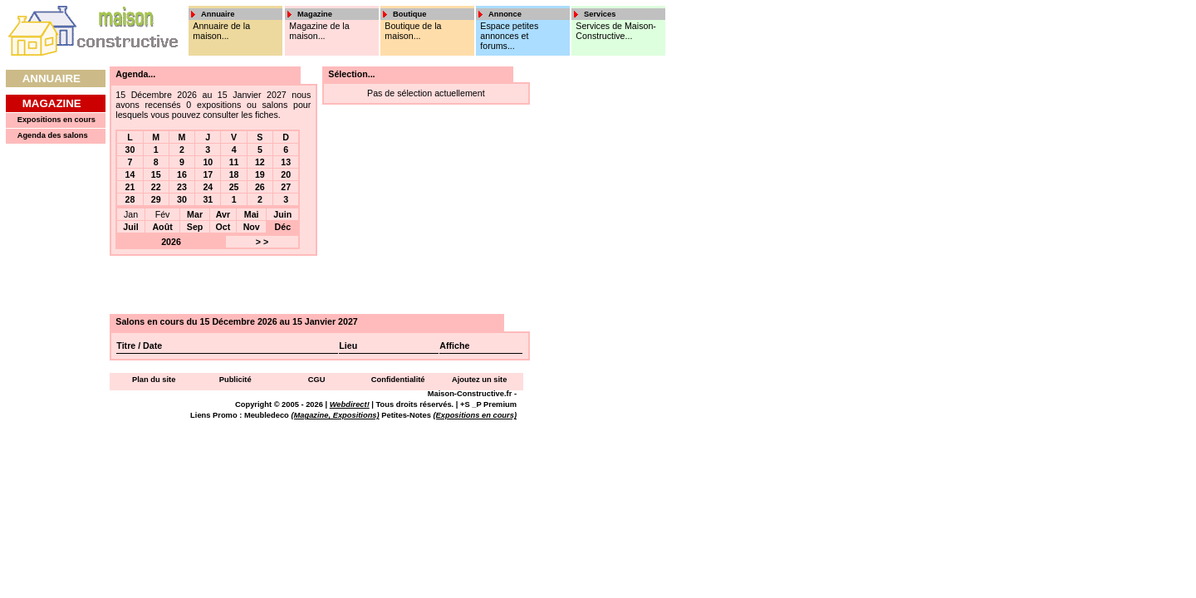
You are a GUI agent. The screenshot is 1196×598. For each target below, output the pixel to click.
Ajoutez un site (479, 379)
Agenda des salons (52, 135)
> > (262, 242)
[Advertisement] (588, 315)
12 (260, 162)
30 (130, 149)
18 (234, 174)
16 (182, 174)
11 (234, 162)
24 (208, 187)
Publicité (235, 379)
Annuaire (51, 78)
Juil (130, 227)
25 (234, 187)
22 (156, 187)
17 (208, 174)
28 (130, 199)
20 (286, 174)
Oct (223, 227)
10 (208, 162)
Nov (251, 227)
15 (156, 174)
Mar (195, 214)
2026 (171, 242)
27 (286, 187)
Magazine (51, 103)
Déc (283, 227)
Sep (195, 227)
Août (162, 227)
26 (260, 187)
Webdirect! (350, 404)
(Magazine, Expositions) (335, 415)
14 (130, 174)
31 (208, 199)
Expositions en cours (56, 119)
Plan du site (153, 379)
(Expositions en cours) (475, 415)
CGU (317, 379)
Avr (223, 214)
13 (286, 162)
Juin (282, 214)
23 (182, 187)
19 (260, 174)
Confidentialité (398, 379)
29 (156, 199)
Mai (251, 214)
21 (130, 187)
